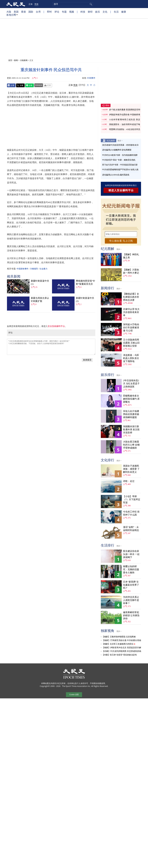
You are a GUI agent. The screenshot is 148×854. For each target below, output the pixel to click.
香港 (23, 11)
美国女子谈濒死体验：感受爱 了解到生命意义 (131, 469)
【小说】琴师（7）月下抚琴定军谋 (131, 499)
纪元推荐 (111, 140)
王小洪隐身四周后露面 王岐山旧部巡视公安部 (131, 342)
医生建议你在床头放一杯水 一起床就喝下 (131, 554)
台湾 (38, 11)
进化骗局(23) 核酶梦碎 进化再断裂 (116, 150)
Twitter (20, 85)
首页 (10, 60)
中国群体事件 (22, 269)
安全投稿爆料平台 (56, 326)
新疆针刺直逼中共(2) (85, 299)
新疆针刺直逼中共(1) (40, 282)
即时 (49, 11)
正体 (31, 4)
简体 (36, 4)
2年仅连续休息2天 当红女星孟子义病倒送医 (131, 383)
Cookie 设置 (74, 695)
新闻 (16, 60)
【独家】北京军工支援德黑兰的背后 (117, 644)
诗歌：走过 (128, 481)
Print (47, 85)
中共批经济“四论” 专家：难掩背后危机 (118, 160)
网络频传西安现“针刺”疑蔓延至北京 (85, 282)
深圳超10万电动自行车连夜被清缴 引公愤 (131, 327)
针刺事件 (91, 78)
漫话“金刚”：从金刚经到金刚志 (131, 528)
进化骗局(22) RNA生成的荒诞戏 (115, 175)
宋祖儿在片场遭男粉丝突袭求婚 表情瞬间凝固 (131, 414)
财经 (90, 11)
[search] (72, 4)
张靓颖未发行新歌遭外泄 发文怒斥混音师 (131, 429)
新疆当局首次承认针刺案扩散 (40, 299)
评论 (56, 11)
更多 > (120, 140)
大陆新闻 (23, 60)
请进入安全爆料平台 (121, 190)
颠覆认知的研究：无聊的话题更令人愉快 (131, 569)
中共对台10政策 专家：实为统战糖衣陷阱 (120, 155)
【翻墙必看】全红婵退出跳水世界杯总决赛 (131, 297)
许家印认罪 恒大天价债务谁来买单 (131, 312)
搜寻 (90, 4)
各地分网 (12, 15)
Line (29, 85)
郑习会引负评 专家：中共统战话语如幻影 (120, 165)
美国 (16, 11)
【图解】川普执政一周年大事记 (131, 271)
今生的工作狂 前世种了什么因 (131, 513)
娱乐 (97, 11)
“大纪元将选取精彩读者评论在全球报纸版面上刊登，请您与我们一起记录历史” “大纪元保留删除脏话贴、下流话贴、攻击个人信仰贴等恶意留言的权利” (51, 347)
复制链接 (38, 85)
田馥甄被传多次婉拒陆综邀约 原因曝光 (131, 398)
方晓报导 (34, 269)
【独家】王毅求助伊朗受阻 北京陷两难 (119, 637)
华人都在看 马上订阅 (121, 240)
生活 (116, 11)
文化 (105, 11)
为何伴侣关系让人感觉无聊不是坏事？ (131, 600)
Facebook (11, 85)
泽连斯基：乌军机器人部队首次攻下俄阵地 (131, 358)
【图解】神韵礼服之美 (131, 256)
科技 (82, 11)
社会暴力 (43, 269)
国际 (30, 11)
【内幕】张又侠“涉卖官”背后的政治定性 (119, 655)
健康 (123, 11)
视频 (71, 11)
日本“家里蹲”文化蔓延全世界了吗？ (131, 585)
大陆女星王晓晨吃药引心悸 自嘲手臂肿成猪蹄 (131, 444)
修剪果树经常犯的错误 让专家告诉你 (131, 615)
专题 (64, 11)
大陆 (8, 11)
